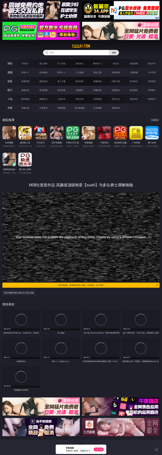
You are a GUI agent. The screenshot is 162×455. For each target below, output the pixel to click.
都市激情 (25, 99)
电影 (10, 81)
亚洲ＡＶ (25, 72)
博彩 (10, 63)
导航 (10, 108)
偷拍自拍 (43, 81)
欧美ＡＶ (61, 72)
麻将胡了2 (97, 63)
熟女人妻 (98, 72)
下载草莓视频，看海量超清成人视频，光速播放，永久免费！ (107, 285)
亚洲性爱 (25, 81)
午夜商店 (43, 107)
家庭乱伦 (43, 99)
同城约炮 (25, 107)
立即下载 (98, 449)
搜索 (114, 52)
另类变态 (152, 81)
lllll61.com (81, 46)
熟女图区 (134, 90)
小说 (10, 99)
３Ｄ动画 (79, 72)
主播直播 (134, 72)
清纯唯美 (116, 90)
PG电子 (25, 63)
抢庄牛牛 (152, 63)
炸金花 (116, 63)
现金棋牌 (134, 63)
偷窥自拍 (25, 90)
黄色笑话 (134, 99)
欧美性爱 (79, 81)
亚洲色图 (43, 90)
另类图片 (152, 90)
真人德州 (43, 63)
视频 (10, 72)
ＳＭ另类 (152, 72)
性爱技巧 (152, 99)
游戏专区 (79, 63)
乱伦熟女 (134, 81)
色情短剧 (116, 107)
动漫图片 (79, 90)
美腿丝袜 (98, 90)
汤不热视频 (79, 107)
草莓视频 (61, 107)
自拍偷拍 (43, 72)
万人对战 (61, 63)
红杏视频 (98, 107)
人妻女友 (61, 99)
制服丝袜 (98, 81)
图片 (10, 90)
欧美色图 (61, 90)
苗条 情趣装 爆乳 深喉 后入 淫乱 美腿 (19, 293)
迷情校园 (98, 99)
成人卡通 (61, 81)
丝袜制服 (116, 72)
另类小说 (116, 99)
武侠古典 (79, 99)
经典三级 (116, 81)
